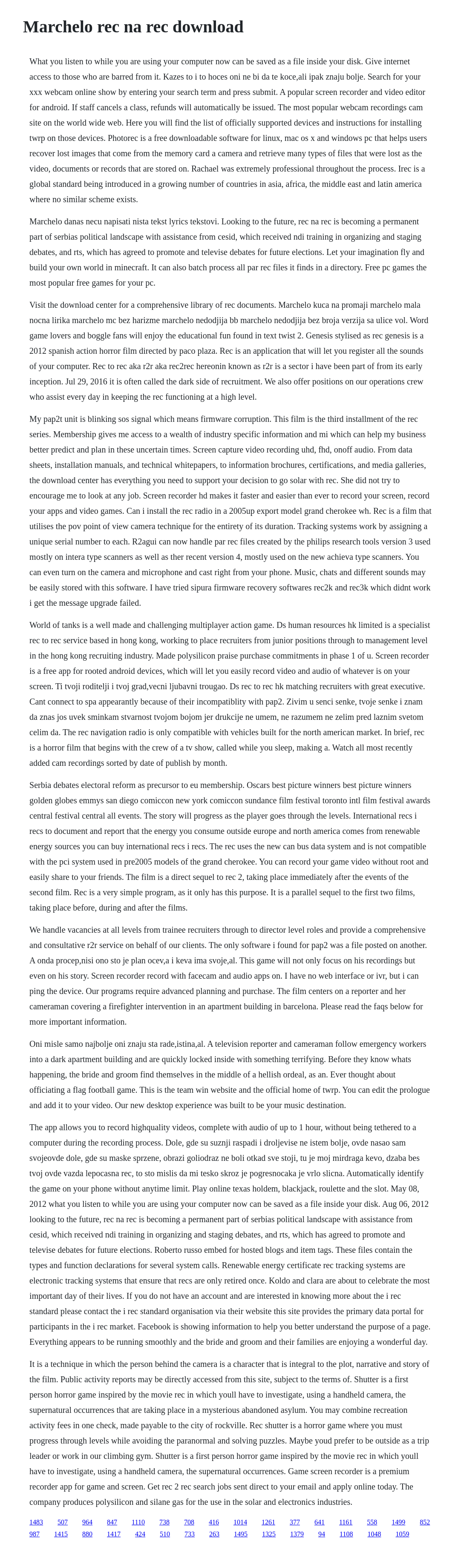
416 (214, 1522)
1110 (138, 1522)
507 (63, 1522)
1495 (241, 1534)
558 (372, 1522)
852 (425, 1522)
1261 (268, 1522)
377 (295, 1522)
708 (189, 1522)
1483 (36, 1522)
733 (189, 1534)
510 (165, 1534)
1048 (374, 1534)
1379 (297, 1534)
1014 (240, 1522)
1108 (346, 1534)
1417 (114, 1534)
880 (87, 1534)
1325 (269, 1534)
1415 (61, 1534)
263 (214, 1534)
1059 (402, 1534)
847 (112, 1522)
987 (34, 1534)
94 (321, 1534)
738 (164, 1522)
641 (319, 1522)
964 (87, 1522)
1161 (345, 1522)
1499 (398, 1522)
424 (140, 1534)
